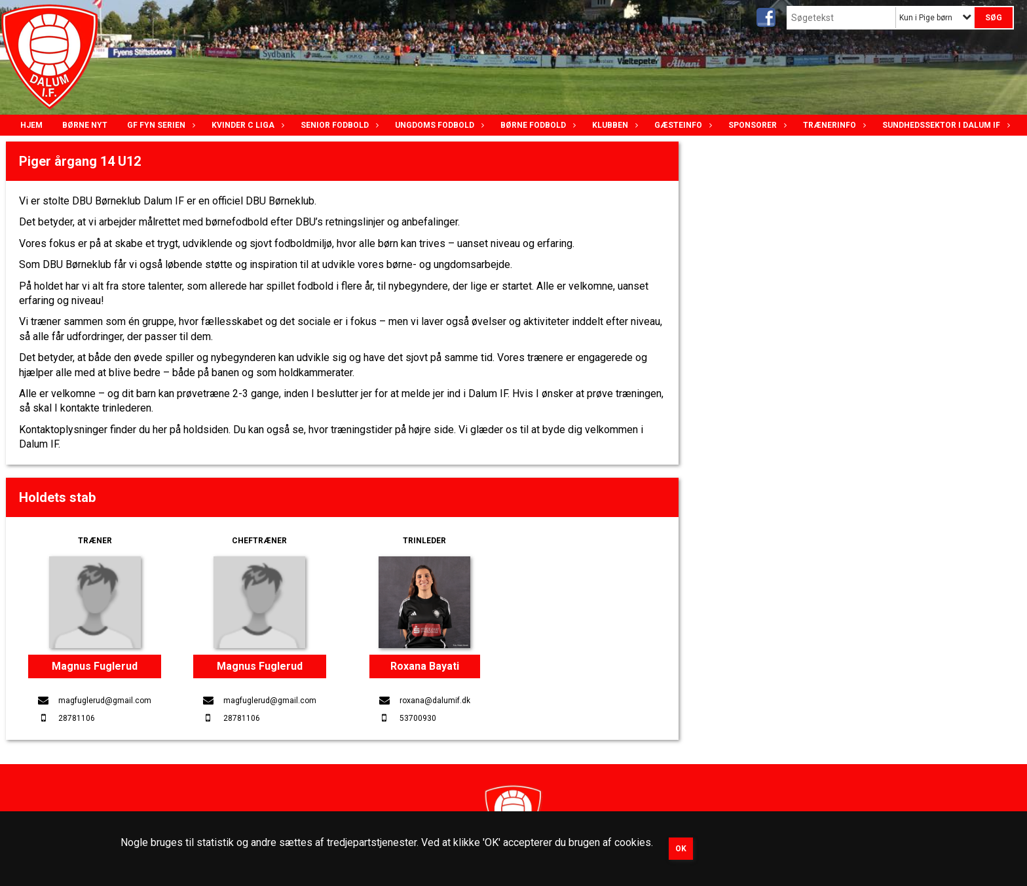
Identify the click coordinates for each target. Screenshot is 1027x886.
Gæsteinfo (681, 125)
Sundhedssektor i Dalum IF (944, 125)
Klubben (613, 125)
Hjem (31, 125)
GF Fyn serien (159, 125)
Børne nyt (84, 125)
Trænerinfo (833, 125)
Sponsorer (755, 125)
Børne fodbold (536, 125)
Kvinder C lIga (246, 125)
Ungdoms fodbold (438, 125)
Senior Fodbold (338, 125)
